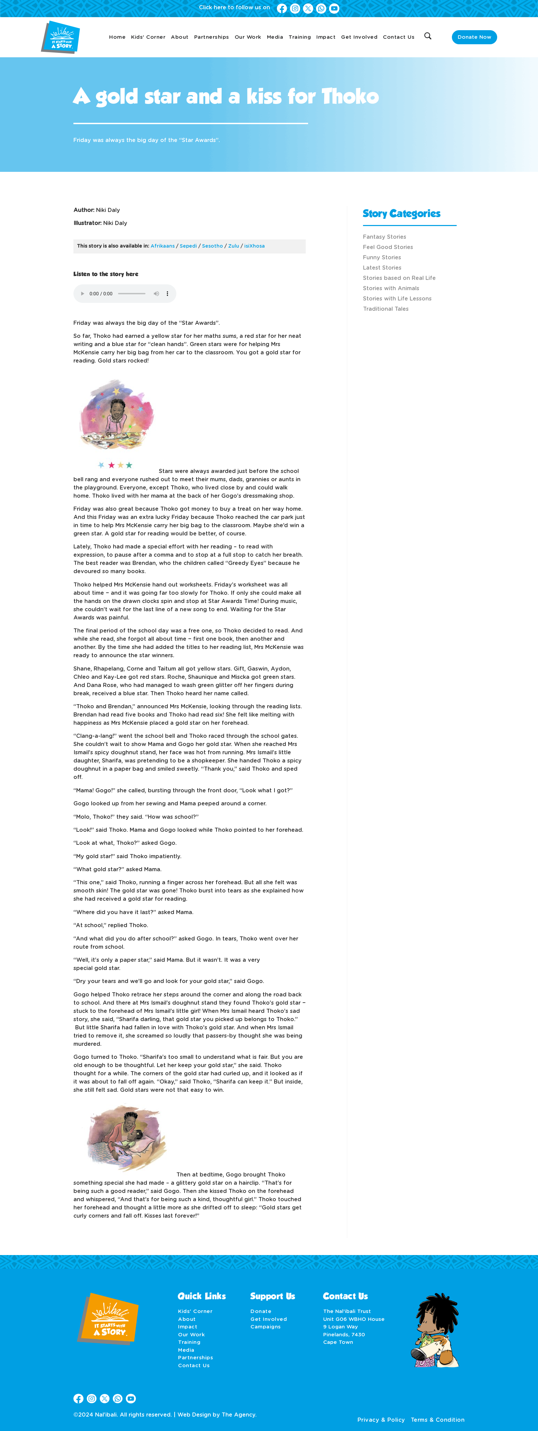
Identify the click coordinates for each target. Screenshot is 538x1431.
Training (300, 37)
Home (117, 37)
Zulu (233, 246)
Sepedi (188, 246)
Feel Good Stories (388, 247)
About (180, 37)
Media (275, 37)
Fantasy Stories (384, 237)
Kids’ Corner (148, 37)
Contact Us (398, 37)
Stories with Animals (391, 288)
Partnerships (211, 37)
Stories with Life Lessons (397, 298)
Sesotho (212, 246)
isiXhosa (254, 246)
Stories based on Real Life (399, 278)
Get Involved (359, 37)
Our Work (248, 37)
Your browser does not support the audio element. (124, 293)
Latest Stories (382, 268)
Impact (326, 37)
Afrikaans (163, 246)
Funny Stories (382, 257)
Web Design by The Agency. (217, 1415)
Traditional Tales (386, 309)
